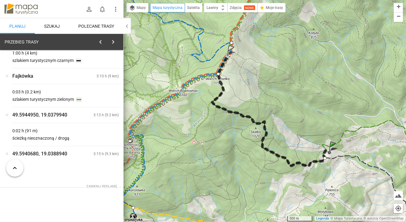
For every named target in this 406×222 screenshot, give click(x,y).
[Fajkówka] (37, 136)
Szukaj (52, 26)
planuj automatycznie (99, 85)
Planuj (17, 26)
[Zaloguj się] (89, 9)
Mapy (137, 8)
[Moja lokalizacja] (398, 208)
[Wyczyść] (116, 40)
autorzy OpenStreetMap (385, 218)
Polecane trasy (96, 26)
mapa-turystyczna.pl (21, 9)
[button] (333, 153)
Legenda (322, 218)
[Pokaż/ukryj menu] (116, 9)
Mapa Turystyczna (348, 218)
